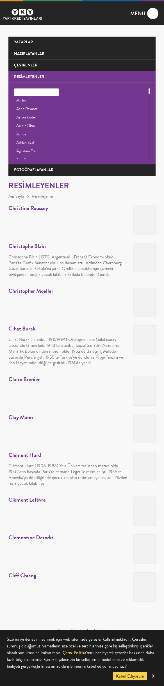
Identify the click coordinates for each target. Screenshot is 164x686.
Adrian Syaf (25, 143)
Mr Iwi (21, 100)
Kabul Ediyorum (130, 676)
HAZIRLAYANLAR (29, 54)
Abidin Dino (25, 126)
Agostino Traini (27, 151)
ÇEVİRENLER (25, 65)
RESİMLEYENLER (29, 77)
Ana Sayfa (16, 196)
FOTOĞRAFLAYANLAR (33, 170)
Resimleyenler (42, 196)
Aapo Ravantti (27, 109)
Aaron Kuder (26, 117)
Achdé (21, 134)
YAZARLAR (23, 42)
